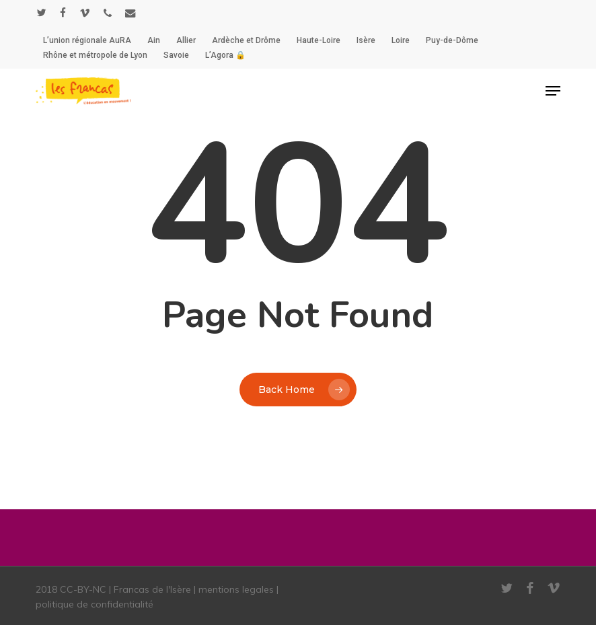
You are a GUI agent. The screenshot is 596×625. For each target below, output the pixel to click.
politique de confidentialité (94, 604)
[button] (553, 91)
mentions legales (236, 589)
